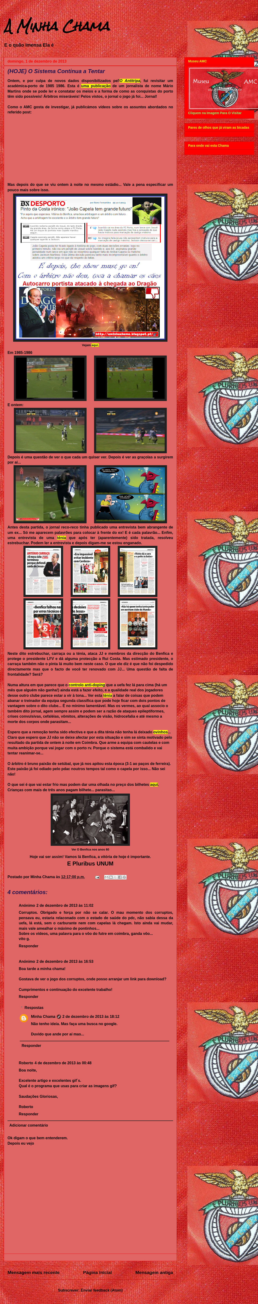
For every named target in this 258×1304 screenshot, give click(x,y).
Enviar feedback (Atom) (102, 1290)
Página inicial (97, 1272)
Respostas (34, 1008)
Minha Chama (43, 1017)
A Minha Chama (56, 26)
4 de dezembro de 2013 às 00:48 (62, 1063)
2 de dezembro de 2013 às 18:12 (90, 1017)
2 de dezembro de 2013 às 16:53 (64, 961)
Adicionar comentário (28, 1125)
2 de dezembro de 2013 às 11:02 (64, 905)
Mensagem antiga (154, 1272)
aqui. (95, 345)
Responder (28, 946)
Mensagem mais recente (34, 1272)
